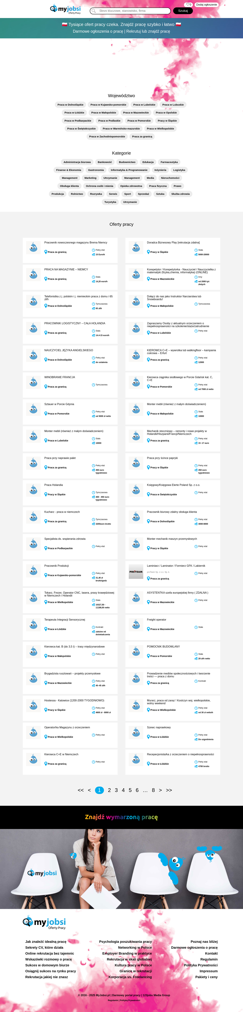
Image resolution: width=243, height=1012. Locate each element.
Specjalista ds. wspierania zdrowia (65, 538)
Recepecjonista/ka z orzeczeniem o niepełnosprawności (180, 754)
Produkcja (58, 193)
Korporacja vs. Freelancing (130, 977)
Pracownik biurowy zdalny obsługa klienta (172, 511)
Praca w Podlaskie (109, 120)
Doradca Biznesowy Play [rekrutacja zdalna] (173, 242)
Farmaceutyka (169, 162)
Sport (127, 193)
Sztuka (160, 193)
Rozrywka (96, 193)
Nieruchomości (170, 177)
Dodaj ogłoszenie (206, 4)
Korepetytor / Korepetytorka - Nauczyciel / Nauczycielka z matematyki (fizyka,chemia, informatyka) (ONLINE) (181, 271)
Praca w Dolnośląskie (70, 104)
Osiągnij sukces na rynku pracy (50, 971)
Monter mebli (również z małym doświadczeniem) (176, 404)
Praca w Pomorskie (139, 120)
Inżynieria (160, 170)
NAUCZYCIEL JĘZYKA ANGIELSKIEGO (68, 350)
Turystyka (110, 202)
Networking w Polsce (135, 947)
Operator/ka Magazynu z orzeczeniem (67, 727)
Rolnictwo (77, 193)
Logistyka (179, 170)
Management (69, 177)
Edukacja (148, 162)
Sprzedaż (143, 193)
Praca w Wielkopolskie (160, 128)
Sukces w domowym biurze (47, 965)
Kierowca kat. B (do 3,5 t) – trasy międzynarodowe (74, 646)
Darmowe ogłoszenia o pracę (194, 947)
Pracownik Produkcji (56, 565)
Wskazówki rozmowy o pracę (48, 959)
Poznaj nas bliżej (204, 941)
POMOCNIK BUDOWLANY (163, 646)
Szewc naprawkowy (159, 727)
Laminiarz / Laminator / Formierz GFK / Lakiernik (176, 565)
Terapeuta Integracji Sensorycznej (64, 619)
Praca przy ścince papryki (162, 458)
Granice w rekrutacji (136, 971)
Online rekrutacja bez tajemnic (49, 953)
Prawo (177, 186)
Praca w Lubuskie (173, 104)
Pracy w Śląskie (167, 120)
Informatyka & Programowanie (129, 170)
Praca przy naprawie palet (60, 458)
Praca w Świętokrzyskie (81, 128)
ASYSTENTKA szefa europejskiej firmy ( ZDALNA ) (177, 592)
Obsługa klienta (69, 186)
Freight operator (156, 619)
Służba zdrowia (180, 193)
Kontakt (211, 953)
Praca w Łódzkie (74, 112)
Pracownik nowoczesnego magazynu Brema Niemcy (75, 242)
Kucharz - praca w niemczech (62, 511)
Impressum (209, 971)
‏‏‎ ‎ (188, 5)
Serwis (113, 193)
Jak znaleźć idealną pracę (45, 941)
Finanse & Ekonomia (68, 170)
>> (169, 790)
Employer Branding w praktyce (127, 953)
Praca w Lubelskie (144, 104)
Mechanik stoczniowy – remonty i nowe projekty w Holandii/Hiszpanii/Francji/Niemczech (177, 433)
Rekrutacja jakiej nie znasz (46, 977)
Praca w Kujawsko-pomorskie (108, 104)
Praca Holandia (53, 485)
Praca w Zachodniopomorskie (107, 136)
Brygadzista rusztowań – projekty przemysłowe (72, 673)
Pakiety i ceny (206, 977)
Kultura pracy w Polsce (133, 965)
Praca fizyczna (158, 186)
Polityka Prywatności (201, 965)
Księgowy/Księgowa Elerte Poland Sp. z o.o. (173, 485)
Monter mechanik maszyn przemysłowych (172, 538)
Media (150, 177)
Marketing (91, 177)
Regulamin (209, 959)
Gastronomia (96, 170)
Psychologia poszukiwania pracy (125, 941)
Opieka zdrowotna (131, 186)
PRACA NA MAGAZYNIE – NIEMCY (66, 269)
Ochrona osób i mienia (99, 186)
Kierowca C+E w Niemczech (61, 754)
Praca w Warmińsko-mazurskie (121, 128)
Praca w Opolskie (166, 112)
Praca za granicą (142, 136)
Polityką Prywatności (130, 1000)
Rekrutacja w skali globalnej (129, 959)
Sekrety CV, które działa (44, 947)
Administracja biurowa (77, 162)
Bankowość (105, 162)
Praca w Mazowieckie (136, 112)
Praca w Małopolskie (103, 112)
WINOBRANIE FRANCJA (59, 377)
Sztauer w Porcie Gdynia (59, 404)
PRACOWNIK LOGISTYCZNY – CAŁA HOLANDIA (74, 323)
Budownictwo (127, 162)
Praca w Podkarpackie (77, 120)
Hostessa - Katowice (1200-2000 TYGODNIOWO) (74, 700)
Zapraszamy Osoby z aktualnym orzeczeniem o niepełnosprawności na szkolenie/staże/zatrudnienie (178, 325)
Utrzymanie (110, 177)
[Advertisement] (121, 63)
